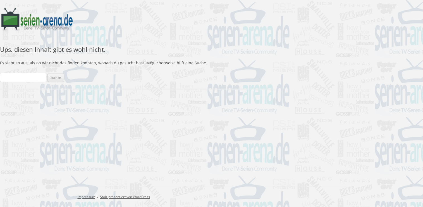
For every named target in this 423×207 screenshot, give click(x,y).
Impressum (86, 196)
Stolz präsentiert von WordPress (125, 196)
